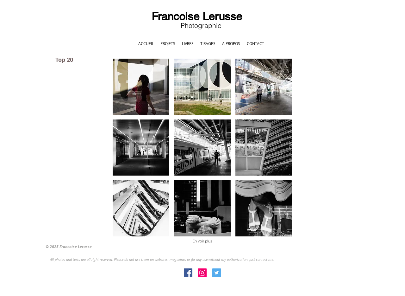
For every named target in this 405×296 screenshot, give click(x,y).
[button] (141, 87)
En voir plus (202, 241)
